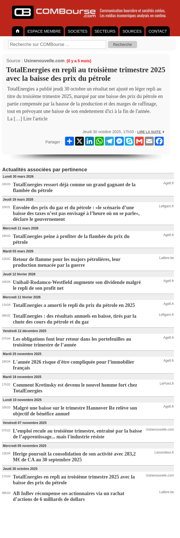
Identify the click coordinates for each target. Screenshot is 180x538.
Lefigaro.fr (166, 206)
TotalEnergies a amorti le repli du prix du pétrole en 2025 (74, 305)
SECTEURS (104, 31)
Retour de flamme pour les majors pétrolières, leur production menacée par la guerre (66, 262)
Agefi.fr (168, 183)
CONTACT (157, 31)
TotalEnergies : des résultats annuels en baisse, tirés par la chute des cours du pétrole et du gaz (75, 319)
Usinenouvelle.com (44, 60)
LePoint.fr (167, 384)
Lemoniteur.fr (164, 452)
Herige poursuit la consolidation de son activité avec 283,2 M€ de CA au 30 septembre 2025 (74, 456)
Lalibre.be (166, 258)
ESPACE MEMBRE (44, 31)
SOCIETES (78, 31)
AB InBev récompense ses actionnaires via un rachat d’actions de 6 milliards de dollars (68, 496)
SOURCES (132, 31)
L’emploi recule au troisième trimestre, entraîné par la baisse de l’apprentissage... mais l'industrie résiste (77, 433)
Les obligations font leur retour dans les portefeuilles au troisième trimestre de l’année (72, 342)
